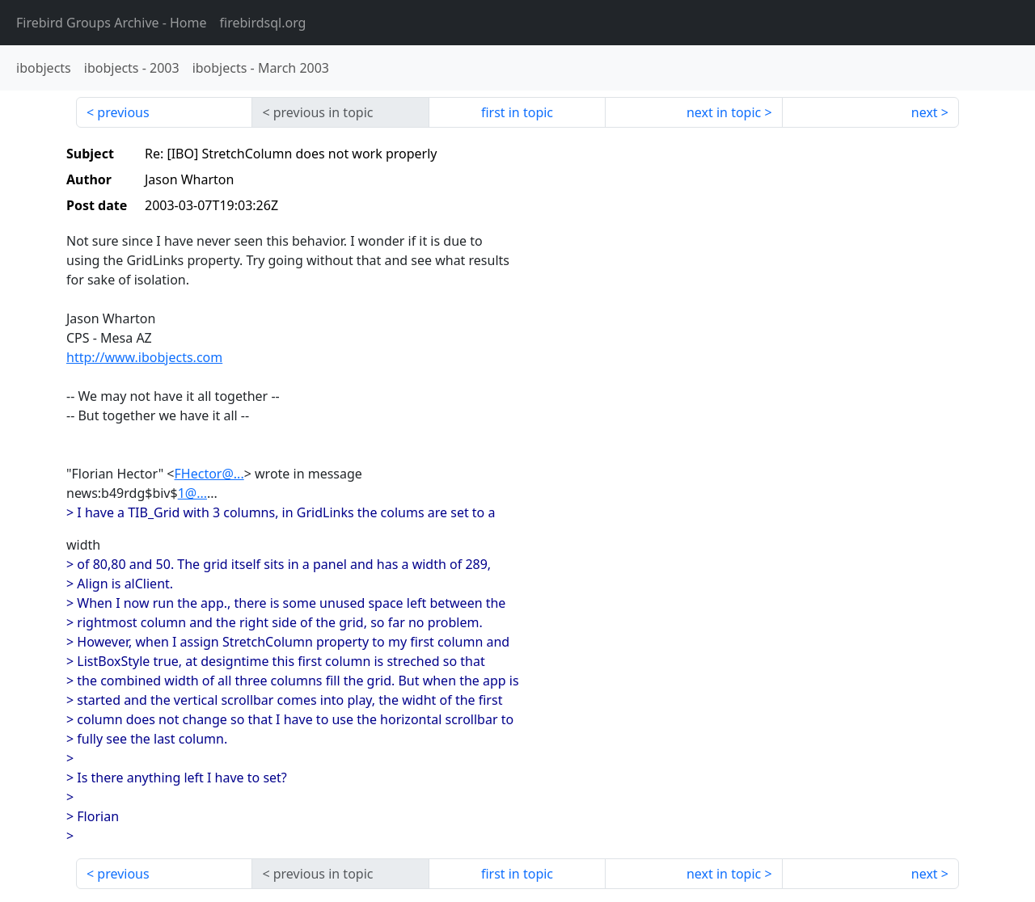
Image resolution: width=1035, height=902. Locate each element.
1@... (192, 493)
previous (123, 112)
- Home (111, 23)
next (924, 112)
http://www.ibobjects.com (144, 357)
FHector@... (209, 474)
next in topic (723, 112)
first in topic (517, 112)
